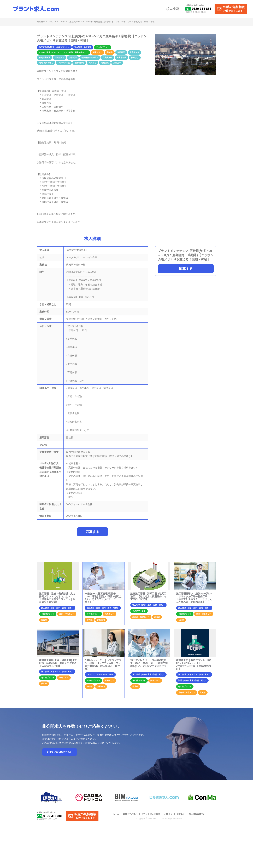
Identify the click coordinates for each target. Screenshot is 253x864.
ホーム (116, 814)
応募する (186, 269)
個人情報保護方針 (197, 814)
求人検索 (172, 9)
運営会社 (180, 814)
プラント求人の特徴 (151, 814)
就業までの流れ (130, 814)
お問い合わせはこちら (60, 752)
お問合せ (168, 814)
